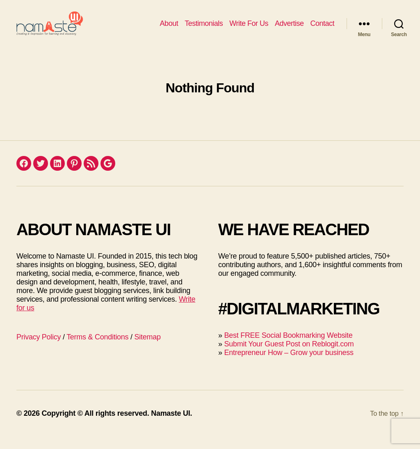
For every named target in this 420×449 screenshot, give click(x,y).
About (169, 29)
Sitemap (148, 349)
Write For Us (248, 29)
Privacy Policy (38, 349)
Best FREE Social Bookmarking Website (288, 348)
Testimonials (204, 29)
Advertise (289, 29)
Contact (322, 29)
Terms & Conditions (97, 349)
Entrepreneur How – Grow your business (288, 365)
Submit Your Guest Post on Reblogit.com (289, 356)
